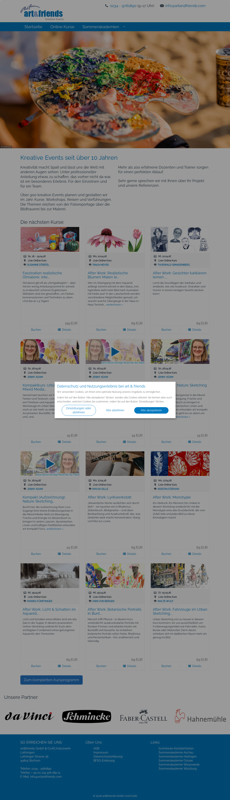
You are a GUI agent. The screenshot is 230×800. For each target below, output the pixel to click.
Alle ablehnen (115, 410)
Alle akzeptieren (151, 410)
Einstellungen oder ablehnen (78, 410)
